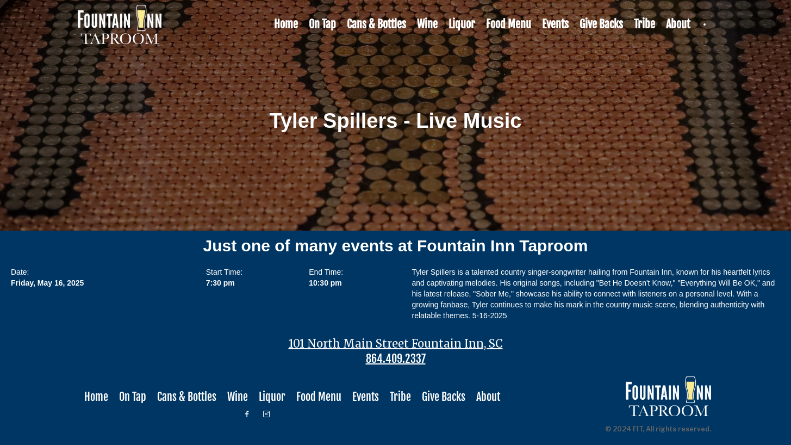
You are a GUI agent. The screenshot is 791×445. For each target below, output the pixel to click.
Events (555, 24)
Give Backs (601, 24)
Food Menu (508, 24)
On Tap (322, 24)
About (678, 24)
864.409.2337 (396, 359)
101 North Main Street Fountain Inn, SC (396, 343)
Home (286, 24)
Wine (427, 24)
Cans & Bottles (376, 24)
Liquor (462, 24)
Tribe (644, 24)
